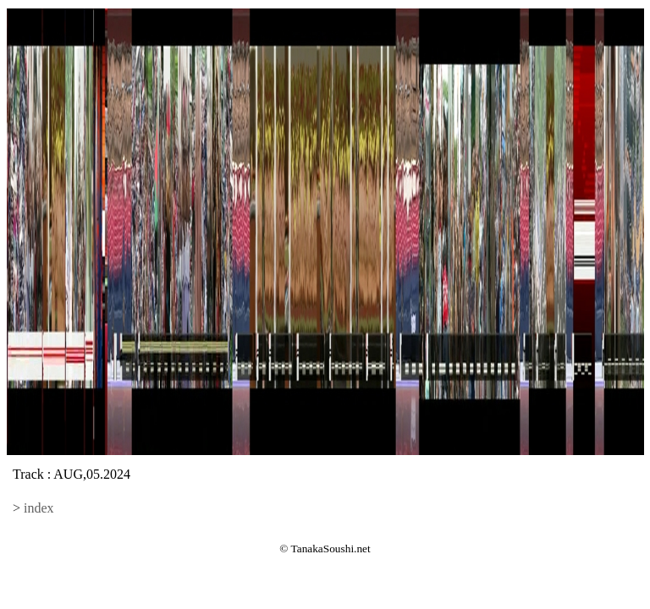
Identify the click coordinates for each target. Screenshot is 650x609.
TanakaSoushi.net (331, 548)
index (39, 508)
